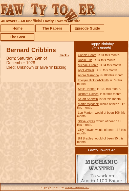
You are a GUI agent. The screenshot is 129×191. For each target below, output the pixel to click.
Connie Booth (87, 55)
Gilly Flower (86, 130)
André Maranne (88, 75)
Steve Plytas (86, 121)
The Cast (17, 37)
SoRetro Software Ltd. (77, 187)
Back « (64, 55)
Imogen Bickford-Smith (93, 80)
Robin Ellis (85, 60)
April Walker (86, 70)
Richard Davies (88, 94)
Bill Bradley (85, 138)
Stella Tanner (87, 89)
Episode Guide (87, 28)
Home (17, 28)
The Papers (52, 28)
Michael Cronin (88, 65)
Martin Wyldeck (88, 104)
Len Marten (85, 112)
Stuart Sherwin (88, 99)
